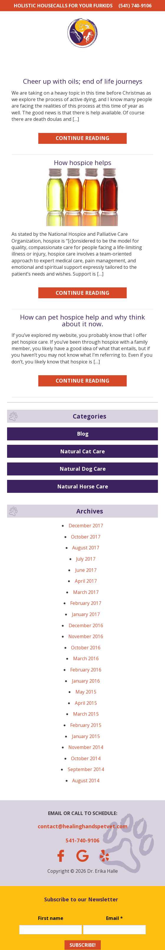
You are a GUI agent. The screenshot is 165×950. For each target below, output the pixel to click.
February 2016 (85, 669)
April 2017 (86, 581)
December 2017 (86, 525)
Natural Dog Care (83, 468)
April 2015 (86, 703)
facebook (60, 856)
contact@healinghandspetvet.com (83, 826)
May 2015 (85, 692)
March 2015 (86, 714)
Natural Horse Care (82, 486)
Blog (82, 433)
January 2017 (86, 614)
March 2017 (86, 592)
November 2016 (85, 636)
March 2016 (86, 658)
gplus (82, 856)
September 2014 (86, 769)
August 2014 (85, 780)
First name (50, 918)
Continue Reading (82, 137)
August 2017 (85, 547)
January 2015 (86, 736)
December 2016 (86, 625)
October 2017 (85, 537)
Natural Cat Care (82, 451)
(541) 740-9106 (134, 5)
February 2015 (85, 725)
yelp (104, 856)
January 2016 (86, 681)
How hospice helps (82, 162)
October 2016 (85, 647)
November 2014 (85, 747)
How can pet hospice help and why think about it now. (82, 320)
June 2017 (86, 570)
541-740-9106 (82, 840)
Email (114, 918)
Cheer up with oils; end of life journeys (82, 81)
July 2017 (85, 559)
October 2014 (85, 758)
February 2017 (85, 603)
